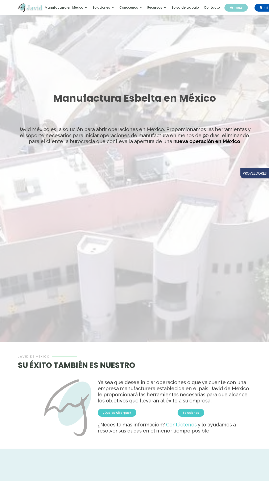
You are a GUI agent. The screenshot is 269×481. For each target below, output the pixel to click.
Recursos (154, 7)
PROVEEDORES (255, 173)
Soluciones (101, 7)
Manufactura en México (64, 7)
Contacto (212, 7)
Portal (236, 8)
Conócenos (128, 7)
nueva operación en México (206, 141)
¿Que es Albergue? (117, 413)
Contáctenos (181, 425)
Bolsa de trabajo (185, 7)
